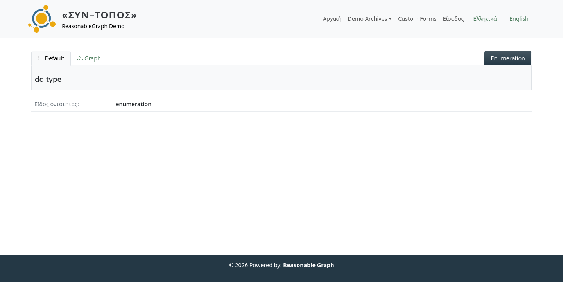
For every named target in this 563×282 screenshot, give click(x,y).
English (519, 18)
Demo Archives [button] (367, 18)
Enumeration (508, 58)
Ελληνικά (485, 18)
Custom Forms (417, 18)
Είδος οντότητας (55, 104)
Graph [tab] (89, 58)
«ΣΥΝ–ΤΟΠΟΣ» (100, 14)
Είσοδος (453, 18)
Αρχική (332, 18)
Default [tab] (51, 58)
